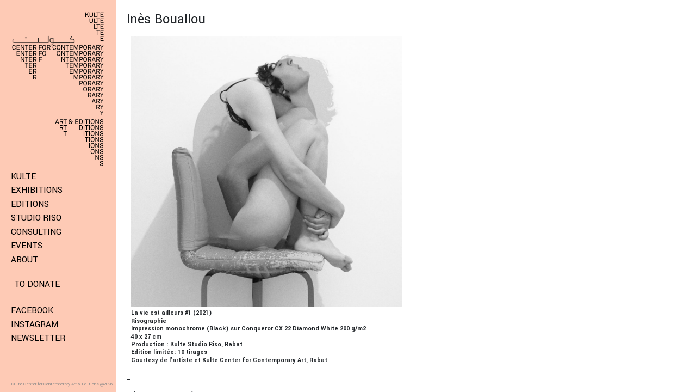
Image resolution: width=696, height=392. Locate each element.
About (24, 260)
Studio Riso (36, 218)
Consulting (36, 232)
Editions (30, 204)
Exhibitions (37, 190)
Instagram (34, 324)
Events (26, 246)
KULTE (23, 176)
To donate (37, 284)
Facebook (32, 310)
